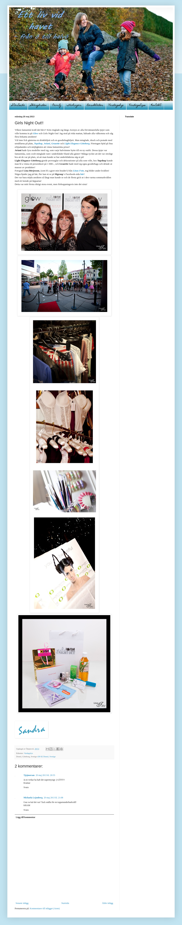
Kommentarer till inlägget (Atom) (45, 908)
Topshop (38, 143)
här (82, 174)
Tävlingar (74, 105)
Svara (26, 787)
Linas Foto (78, 170)
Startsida (18, 105)
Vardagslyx (116, 105)
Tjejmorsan (29, 775)
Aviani (47, 143)
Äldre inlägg (107, 903)
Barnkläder (95, 105)
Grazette (55, 143)
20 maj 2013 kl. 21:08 (53, 797)
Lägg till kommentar (25, 817)
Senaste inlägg (22, 903)
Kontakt (156, 105)
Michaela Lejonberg (33, 797)
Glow (35, 133)
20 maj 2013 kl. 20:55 (45, 775)
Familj (56, 105)
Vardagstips (137, 105)
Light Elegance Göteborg (77, 143)
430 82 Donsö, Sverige (46, 756)
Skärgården (39, 105)
